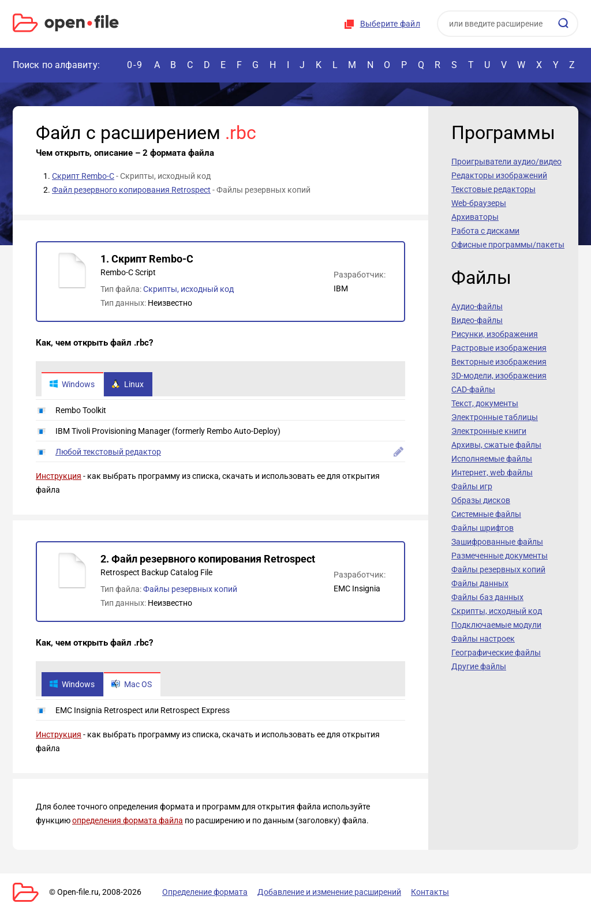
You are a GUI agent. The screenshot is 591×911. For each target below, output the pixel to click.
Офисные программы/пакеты (507, 244)
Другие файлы (478, 666)
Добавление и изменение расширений (329, 892)
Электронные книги (488, 431)
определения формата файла (127, 820)
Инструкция (58, 476)
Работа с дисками (485, 230)
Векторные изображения (499, 361)
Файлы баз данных (487, 597)
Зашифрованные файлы (497, 541)
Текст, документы (484, 403)
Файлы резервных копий (190, 589)
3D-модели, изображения (499, 375)
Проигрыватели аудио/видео (506, 161)
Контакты (430, 892)
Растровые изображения (499, 348)
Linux (127, 384)
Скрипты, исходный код (188, 289)
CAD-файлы (473, 389)
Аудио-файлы (477, 306)
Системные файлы (486, 514)
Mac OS (131, 684)
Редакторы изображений (499, 175)
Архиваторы (475, 217)
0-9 (135, 64)
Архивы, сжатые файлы (496, 444)
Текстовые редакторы (493, 189)
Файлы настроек (483, 638)
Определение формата (205, 892)
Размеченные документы (499, 555)
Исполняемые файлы (491, 458)
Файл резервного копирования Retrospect (131, 189)
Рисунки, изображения (494, 334)
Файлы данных (479, 583)
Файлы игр (471, 486)
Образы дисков (480, 500)
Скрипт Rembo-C (83, 176)
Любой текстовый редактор (108, 451)
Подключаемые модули (496, 624)
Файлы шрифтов (482, 528)
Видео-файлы (477, 320)
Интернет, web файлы (492, 472)
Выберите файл (390, 23)
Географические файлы (496, 652)
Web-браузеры (478, 203)
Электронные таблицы (494, 417)
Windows (72, 384)
